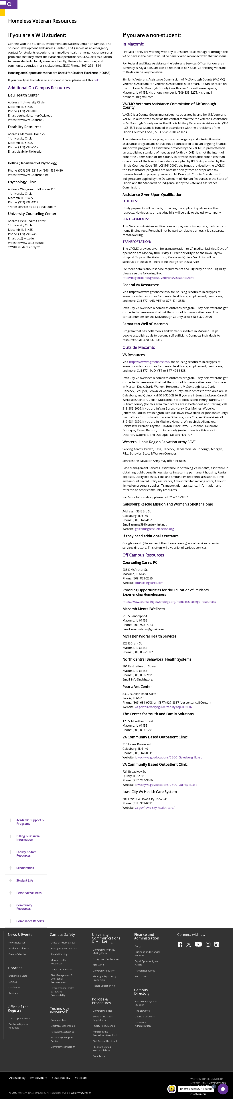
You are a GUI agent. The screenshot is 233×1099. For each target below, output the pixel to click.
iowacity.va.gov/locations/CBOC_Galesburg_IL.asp (188, 865)
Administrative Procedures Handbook (105, 1028)
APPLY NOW (202, 12)
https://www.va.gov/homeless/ (169, 427)
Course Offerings (128, 4)
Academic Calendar (19, 943)
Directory (146, 4)
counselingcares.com (169, 682)
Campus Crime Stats (62, 964)
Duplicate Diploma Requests (18, 1020)
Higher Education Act (104, 980)
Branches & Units (18, 970)
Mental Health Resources (58, 956)
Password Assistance (62, 1026)
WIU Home (58, 37)
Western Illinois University (57, 15)
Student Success (78, 37)
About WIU (28, 29)
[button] (223, 1089)
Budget (139, 941)
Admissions (76, 29)
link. (51, 124)
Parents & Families (16, 4)
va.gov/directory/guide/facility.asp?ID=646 (183, 815)
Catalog (13, 976)
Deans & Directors (145, 1011)
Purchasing (141, 971)
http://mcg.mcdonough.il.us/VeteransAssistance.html (178, 334)
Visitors (34, 4)
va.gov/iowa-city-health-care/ (174, 916)
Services (13, 988)
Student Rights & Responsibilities (102, 1043)
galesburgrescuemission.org (174, 624)
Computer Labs (59, 1015)
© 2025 (13, 1087)
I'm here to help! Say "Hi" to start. (196, 1089)
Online (103, 22)
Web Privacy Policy (81, 1087)
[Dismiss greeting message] (214, 1086)
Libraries (110, 4)
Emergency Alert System (64, 943)
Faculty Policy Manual (104, 1020)
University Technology (63, 1041)
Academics (52, 29)
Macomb (70, 22)
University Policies (102, 1005)
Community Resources (24, 135)
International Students (55, 4)
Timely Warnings (60, 949)
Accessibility (17, 1073)
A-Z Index (161, 4)
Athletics (130, 29)
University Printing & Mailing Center (104, 946)
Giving (149, 29)
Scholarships (25, 96)
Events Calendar (17, 949)
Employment (38, 1073)
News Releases (17, 937)
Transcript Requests (20, 1013)
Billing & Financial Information (28, 66)
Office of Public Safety (63, 937)
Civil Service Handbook (105, 1035)
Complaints (99, 1051)
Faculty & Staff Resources (26, 82)
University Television (104, 965)
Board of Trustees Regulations (103, 1013)
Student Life (171, 29)
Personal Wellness (29, 121)
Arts (113, 29)
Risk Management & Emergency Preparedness (61, 973)
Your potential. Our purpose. (40, 22)
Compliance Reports (30, 150)
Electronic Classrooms (63, 1020)
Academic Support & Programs (30, 50)
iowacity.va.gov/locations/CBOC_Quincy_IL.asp (186, 893)
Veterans (96, 37)
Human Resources (145, 965)
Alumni (97, 29)
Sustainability (61, 1073)
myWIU (174, 4)
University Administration (143, 1019)
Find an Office (142, 1005)
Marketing (98, 959)
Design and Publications (106, 953)
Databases (14, 982)
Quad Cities (87, 22)
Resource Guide (115, 37)
